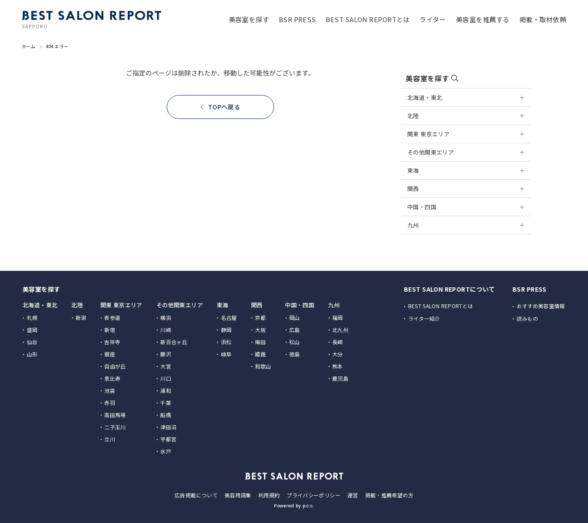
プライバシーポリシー (313, 495)
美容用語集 (238, 495)
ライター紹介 (424, 318)
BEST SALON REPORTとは (440, 305)
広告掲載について (196, 495)
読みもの (527, 318)
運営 (352, 495)
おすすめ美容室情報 (541, 305)
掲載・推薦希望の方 (389, 495)
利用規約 (269, 495)
